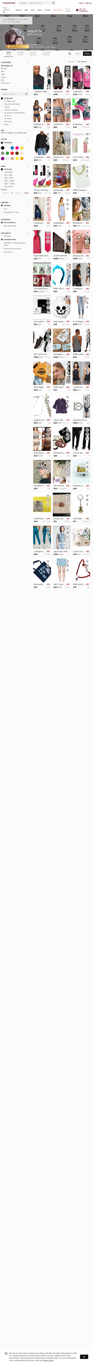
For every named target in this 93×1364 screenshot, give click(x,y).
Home (39, 10)
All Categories (7, 66)
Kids (32, 10)
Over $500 (7, 187)
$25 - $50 (6, 175)
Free (4, 209)
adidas (5, 107)
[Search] (40, 3)
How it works (68, 10)
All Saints (6, 118)
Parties (47, 10)
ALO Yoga (6, 121)
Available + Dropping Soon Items (13, 244)
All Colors (6, 143)
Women (19, 10)
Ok (84, 1357)
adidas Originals (9, 110)
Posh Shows (58, 10)
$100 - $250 (8, 181)
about (78, 54)
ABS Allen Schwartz (10, 104)
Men (26, 10)
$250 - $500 (8, 184)
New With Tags (8, 226)
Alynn (5, 124)
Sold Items (7, 252)
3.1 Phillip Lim (8, 101)
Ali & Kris (6, 116)
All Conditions (8, 222)
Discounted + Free (9, 212)
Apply (26, 193)
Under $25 (7, 172)
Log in (81, 3)
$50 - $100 (7, 178)
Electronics (5, 83)
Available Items (8, 239)
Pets (2, 80)
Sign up (88, 3)
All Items (6, 205)
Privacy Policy (47, 1360)
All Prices (6, 169)
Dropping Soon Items (11, 249)
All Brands (7, 98)
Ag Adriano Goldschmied (13, 113)
